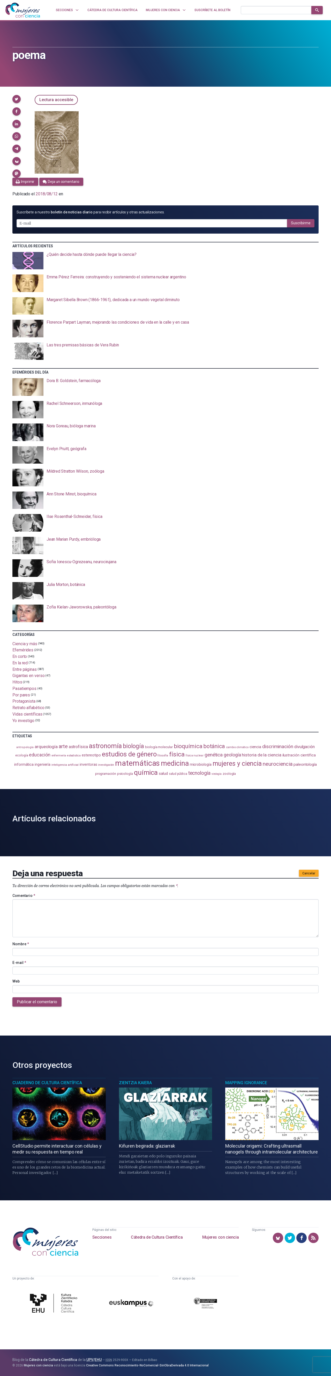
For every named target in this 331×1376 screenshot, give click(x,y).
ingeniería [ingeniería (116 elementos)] (42, 764)
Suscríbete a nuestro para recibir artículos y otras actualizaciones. (90, 212)
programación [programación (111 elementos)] (105, 773)
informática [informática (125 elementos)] (24, 764)
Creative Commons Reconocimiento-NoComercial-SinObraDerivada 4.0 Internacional (147, 1365)
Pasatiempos (24, 688)
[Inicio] (23, 10)
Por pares (21, 694)
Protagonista (23, 701)
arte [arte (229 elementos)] (63, 746)
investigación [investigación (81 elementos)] (106, 765)
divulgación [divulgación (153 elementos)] (304, 746)
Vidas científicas (27, 714)
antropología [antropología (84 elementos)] (25, 747)
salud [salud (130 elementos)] (163, 773)
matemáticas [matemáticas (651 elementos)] (137, 763)
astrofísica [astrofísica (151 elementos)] (78, 746)
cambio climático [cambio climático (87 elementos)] (237, 747)
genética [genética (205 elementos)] (214, 755)
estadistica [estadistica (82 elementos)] (74, 755)
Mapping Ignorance (246, 1082)
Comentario (23, 896)
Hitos (17, 682)
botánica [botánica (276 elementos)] (214, 746)
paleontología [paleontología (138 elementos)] (305, 764)
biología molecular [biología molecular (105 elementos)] (159, 747)
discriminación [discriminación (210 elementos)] (277, 746)
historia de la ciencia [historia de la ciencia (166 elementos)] (261, 754)
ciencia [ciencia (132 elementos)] (255, 747)
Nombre (20, 944)
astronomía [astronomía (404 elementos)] (105, 746)
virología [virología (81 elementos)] (217, 774)
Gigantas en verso (28, 675)
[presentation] (165, 261)
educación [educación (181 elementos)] (39, 754)
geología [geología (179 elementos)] (232, 754)
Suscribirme (301, 223)
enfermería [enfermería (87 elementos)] (58, 755)
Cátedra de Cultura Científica (157, 1237)
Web (16, 981)
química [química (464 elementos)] (146, 772)
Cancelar (308, 873)
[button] (16, 99)
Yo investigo (23, 720)
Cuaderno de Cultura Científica (47, 1082)
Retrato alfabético (28, 707)
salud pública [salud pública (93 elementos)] (178, 774)
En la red (20, 662)
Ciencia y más (24, 643)
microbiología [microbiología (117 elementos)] (201, 764)
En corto (19, 656)
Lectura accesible (56, 99)
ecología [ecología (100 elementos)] (21, 755)
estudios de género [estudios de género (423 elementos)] (129, 754)
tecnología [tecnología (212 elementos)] (199, 773)
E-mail (19, 963)
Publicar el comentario (37, 1001)
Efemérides (22, 650)
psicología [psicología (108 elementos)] (125, 774)
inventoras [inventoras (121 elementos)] (88, 764)
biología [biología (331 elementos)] (133, 746)
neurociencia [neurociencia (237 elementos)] (277, 764)
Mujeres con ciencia (220, 1237)
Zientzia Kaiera (135, 1082)
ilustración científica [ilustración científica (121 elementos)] (299, 755)
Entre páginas (24, 669)
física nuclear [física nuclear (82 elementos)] (195, 755)
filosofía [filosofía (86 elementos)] (162, 755)
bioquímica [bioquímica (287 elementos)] (188, 746)
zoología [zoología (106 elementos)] (229, 774)
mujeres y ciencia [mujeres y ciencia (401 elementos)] (237, 763)
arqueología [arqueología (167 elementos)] (46, 746)
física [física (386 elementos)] (177, 754)
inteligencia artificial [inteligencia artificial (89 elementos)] (65, 765)
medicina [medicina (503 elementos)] (175, 763)
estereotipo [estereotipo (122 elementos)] (91, 755)
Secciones (101, 1237)
